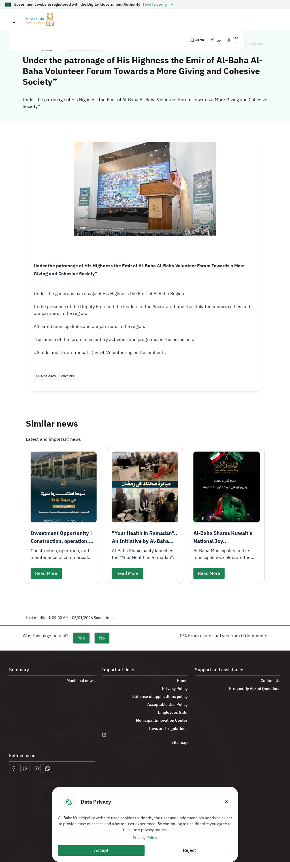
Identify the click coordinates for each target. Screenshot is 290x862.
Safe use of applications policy (159, 697)
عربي (215, 40)
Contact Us (270, 681)
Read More (46, 573)
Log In (232, 40)
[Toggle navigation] (14, 19)
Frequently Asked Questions (254, 689)
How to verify (159, 4)
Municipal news (81, 681)
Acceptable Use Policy (167, 705)
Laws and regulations (168, 729)
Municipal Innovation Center (161, 720)
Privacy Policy (145, 838)
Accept (101, 850)
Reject (189, 850)
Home (182, 681)
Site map (179, 742)
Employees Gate (172, 712)
